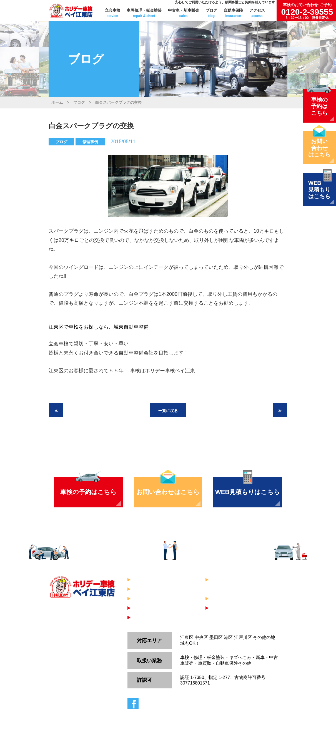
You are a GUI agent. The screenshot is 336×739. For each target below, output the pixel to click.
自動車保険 (233, 13)
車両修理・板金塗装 (144, 13)
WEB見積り (146, 617)
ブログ (211, 13)
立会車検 (112, 13)
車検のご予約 (148, 608)
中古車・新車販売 (183, 13)
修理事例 (90, 142)
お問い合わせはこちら (168, 491)
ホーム (57, 102)
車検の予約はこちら (88, 491)
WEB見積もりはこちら (247, 491)
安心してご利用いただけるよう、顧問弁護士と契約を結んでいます (225, 2)
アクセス (257, 13)
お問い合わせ (226, 608)
